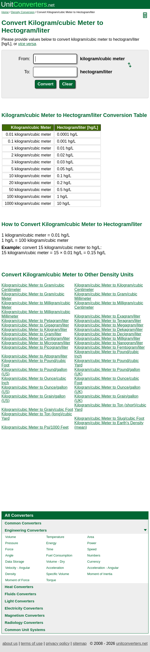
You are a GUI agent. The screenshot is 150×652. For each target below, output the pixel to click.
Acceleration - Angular (103, 568)
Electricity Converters (24, 608)
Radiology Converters (24, 622)
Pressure (11, 543)
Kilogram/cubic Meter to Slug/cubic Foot (109, 418)
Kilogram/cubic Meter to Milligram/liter (107, 338)
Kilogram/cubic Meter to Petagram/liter (35, 321)
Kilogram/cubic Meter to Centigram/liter (35, 338)
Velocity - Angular (17, 568)
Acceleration (55, 568)
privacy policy (57, 643)
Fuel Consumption (59, 555)
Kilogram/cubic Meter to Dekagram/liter (108, 329)
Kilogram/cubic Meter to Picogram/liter (34, 347)
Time (49, 549)
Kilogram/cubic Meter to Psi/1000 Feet (34, 427)
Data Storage (14, 561)
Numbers (93, 555)
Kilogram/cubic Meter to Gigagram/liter (35, 325)
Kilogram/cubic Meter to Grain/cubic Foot (37, 409)
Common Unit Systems (25, 630)
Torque (51, 580)
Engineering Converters (26, 530)
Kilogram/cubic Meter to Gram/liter (31, 334)
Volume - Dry (55, 561)
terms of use (32, 643)
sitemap (79, 643)
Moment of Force (17, 580)
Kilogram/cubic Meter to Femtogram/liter (109, 347)
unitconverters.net (132, 643)
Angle (9, 555)
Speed (92, 549)
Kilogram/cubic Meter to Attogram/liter (34, 356)
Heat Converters (19, 587)
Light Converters (19, 601)
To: (27, 71)
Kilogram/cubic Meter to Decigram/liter (107, 334)
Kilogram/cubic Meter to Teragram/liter (107, 321)
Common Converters (23, 523)
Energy (51, 543)
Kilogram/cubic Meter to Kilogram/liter (34, 329)
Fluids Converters (20, 594)
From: (24, 58)
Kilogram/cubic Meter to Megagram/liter (108, 325)
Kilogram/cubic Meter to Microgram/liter (35, 343)
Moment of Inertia (99, 574)
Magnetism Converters (25, 615)
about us (10, 643)
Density (10, 574)
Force (9, 549)
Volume (10, 537)
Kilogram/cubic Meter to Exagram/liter (107, 316)
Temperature (55, 537)
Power (91, 543)
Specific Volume (57, 574)
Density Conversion (23, 12)
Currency (93, 561)
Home (5, 12)
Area (90, 537)
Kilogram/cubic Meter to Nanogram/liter (108, 343)
